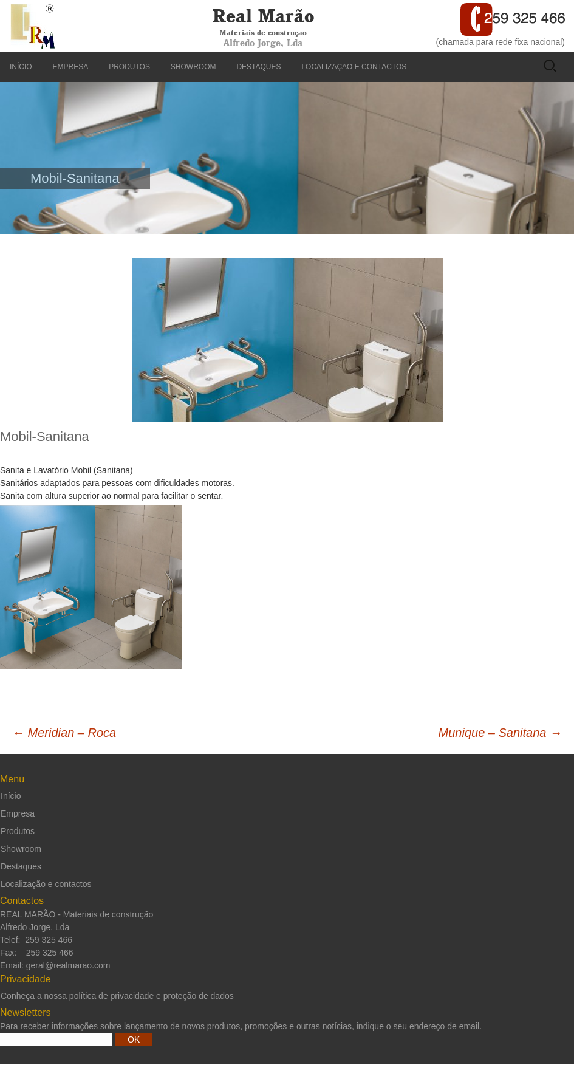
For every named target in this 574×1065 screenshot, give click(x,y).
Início (21, 67)
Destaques (258, 67)
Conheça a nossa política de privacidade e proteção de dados (117, 996)
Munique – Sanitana (500, 732)
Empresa (71, 67)
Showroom (193, 67)
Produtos (129, 67)
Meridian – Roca (64, 732)
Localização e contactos (353, 67)
